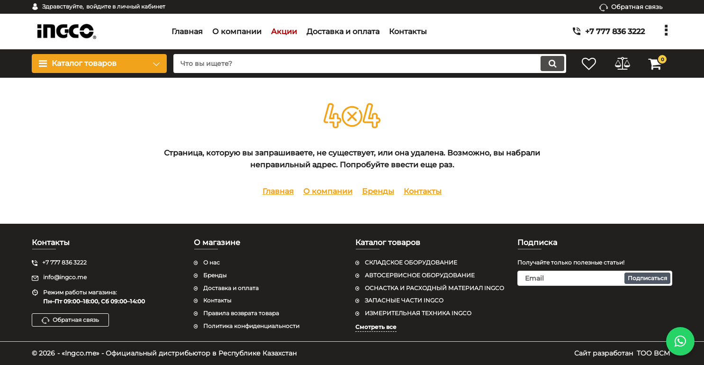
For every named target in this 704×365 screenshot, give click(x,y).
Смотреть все (376, 326)
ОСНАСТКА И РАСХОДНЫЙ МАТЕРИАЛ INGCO (434, 288)
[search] (369, 63)
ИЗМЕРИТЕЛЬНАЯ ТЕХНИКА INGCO (418, 313)
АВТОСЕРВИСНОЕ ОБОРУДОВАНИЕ (420, 275)
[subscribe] (595, 278)
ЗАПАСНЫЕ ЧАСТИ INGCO (404, 300)
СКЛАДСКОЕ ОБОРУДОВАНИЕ (411, 262)
